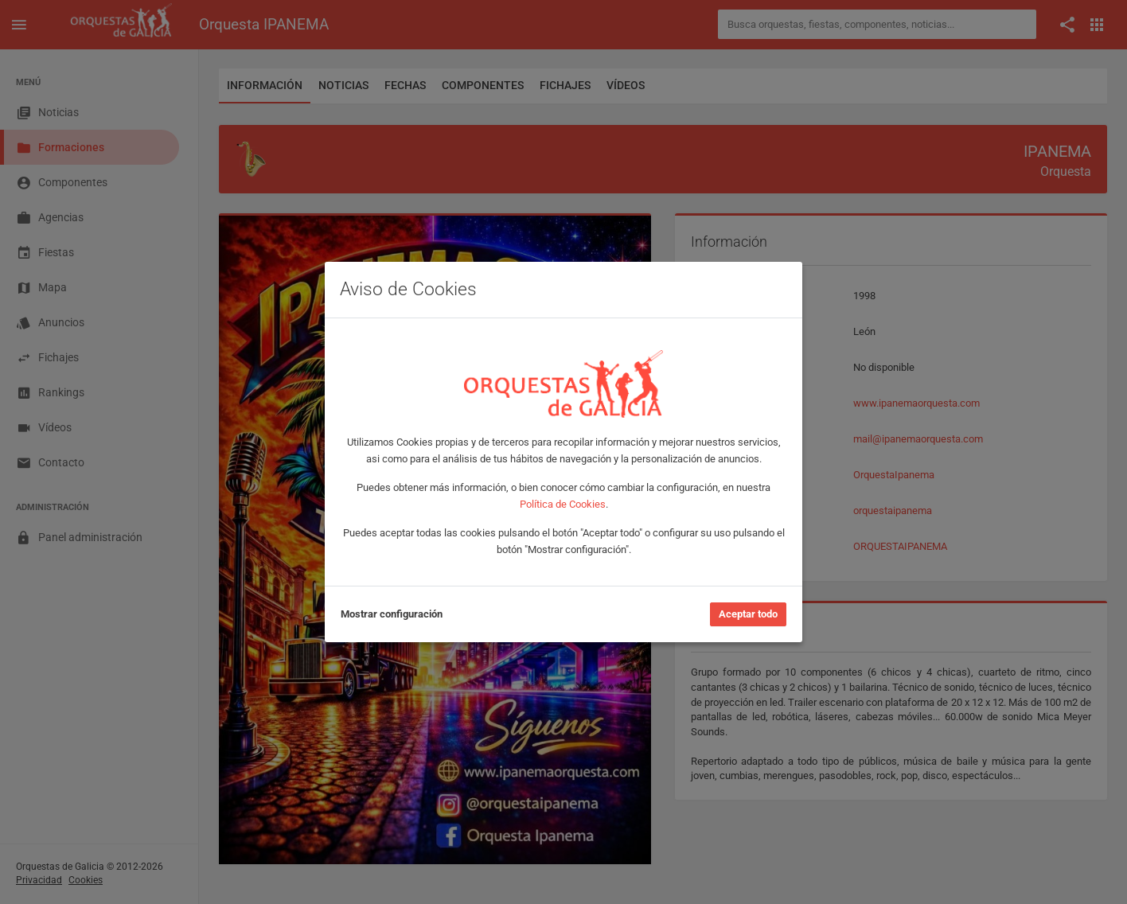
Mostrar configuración (392, 614)
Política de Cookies (563, 504)
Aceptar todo (748, 614)
